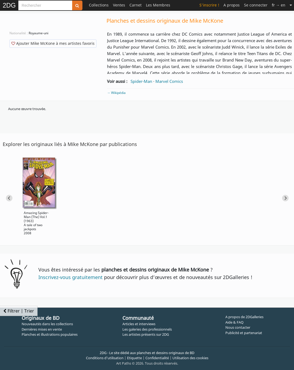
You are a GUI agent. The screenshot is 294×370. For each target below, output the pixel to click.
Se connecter (256, 5)
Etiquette (134, 357)
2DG (9, 5)
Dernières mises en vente (42, 329)
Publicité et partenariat (243, 332)
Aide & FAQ (234, 322)
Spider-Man (141, 81)
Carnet (135, 5)
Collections (99, 5)
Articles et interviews (138, 323)
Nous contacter (237, 327)
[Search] (45, 5)
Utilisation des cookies (190, 357)
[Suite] (291, 5)
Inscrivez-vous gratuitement (70, 277)
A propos (231, 5)
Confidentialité (157, 357)
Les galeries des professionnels (147, 329)
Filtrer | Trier (18, 311)
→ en (278, 5)
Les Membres (158, 5)
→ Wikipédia (116, 92)
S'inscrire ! (209, 5)
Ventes (119, 5)
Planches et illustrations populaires (50, 334)
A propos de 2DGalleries (244, 316)
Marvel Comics (169, 81)
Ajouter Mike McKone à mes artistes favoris (53, 43)
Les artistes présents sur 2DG (145, 334)
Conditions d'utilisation (104, 357)
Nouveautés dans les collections (47, 323)
